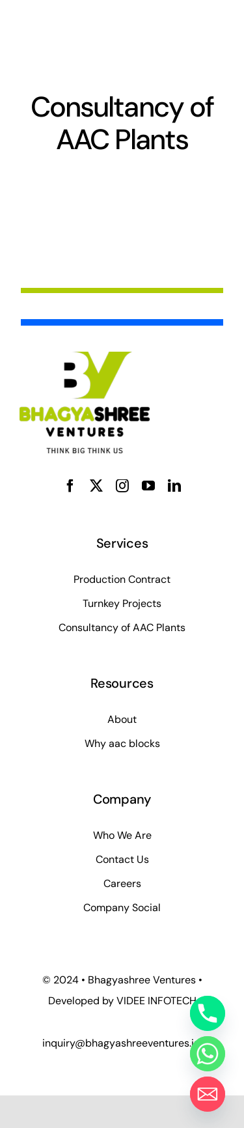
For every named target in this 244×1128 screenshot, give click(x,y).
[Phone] (207, 1013)
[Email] (207, 1094)
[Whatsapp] (207, 1053)
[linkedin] (174, 485)
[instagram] (122, 485)
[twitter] (96, 485)
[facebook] (70, 485)
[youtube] (148, 485)
